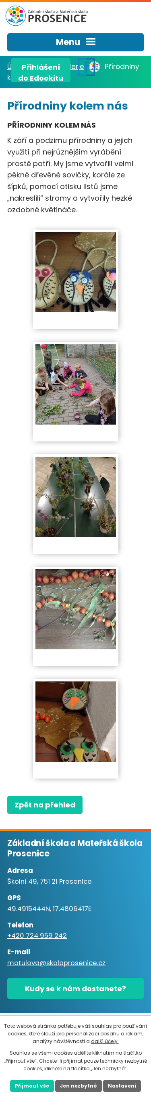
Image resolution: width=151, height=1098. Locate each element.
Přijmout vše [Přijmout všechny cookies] (32, 1085)
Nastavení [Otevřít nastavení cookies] (122, 1085)
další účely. (105, 1041)
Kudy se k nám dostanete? (75, 989)
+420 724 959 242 (37, 935)
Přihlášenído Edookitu (40, 72)
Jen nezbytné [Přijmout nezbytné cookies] (78, 1085)
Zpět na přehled (44, 805)
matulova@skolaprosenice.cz (56, 963)
